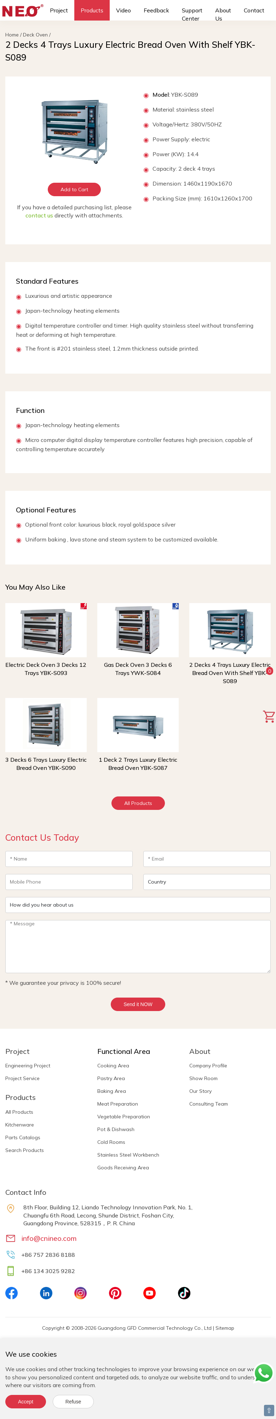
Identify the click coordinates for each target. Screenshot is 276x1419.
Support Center (192, 14)
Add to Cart (74, 189)
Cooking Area (113, 1065)
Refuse (73, 1401)
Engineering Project (27, 1065)
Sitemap (224, 1328)
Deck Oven (35, 35)
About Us (223, 14)
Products (92, 10)
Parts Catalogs (22, 1137)
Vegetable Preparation (123, 1116)
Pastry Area (111, 1078)
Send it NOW (138, 1004)
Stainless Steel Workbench (128, 1155)
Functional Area (123, 1051)
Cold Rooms (111, 1142)
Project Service (22, 1078)
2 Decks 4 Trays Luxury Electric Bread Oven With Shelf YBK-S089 (230, 673)
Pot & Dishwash (115, 1129)
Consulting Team (208, 1104)
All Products (138, 803)
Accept (25, 1401)
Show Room (203, 1078)
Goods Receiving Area (123, 1167)
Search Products (24, 1150)
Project (59, 10)
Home (12, 35)
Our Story (200, 1091)
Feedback (156, 10)
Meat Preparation (117, 1104)
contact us (39, 215)
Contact (254, 10)
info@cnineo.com (49, 1238)
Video (123, 10)
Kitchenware (19, 1125)
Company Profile (208, 1065)
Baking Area (111, 1091)
